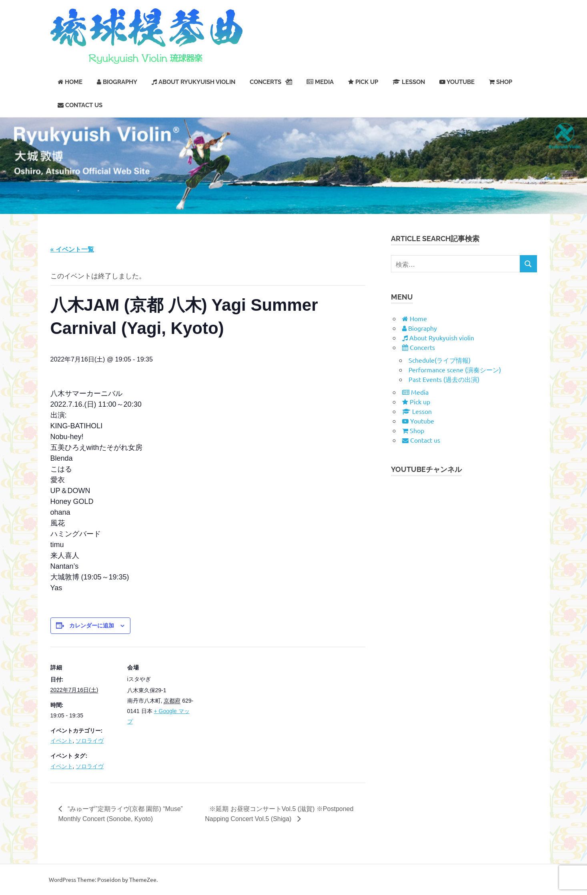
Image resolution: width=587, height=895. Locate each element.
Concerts (271, 82)
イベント (61, 740)
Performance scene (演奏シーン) (455, 370)
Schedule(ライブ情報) (440, 360)
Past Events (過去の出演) (444, 379)
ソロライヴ (90, 740)
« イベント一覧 (72, 249)
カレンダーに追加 (91, 625)
